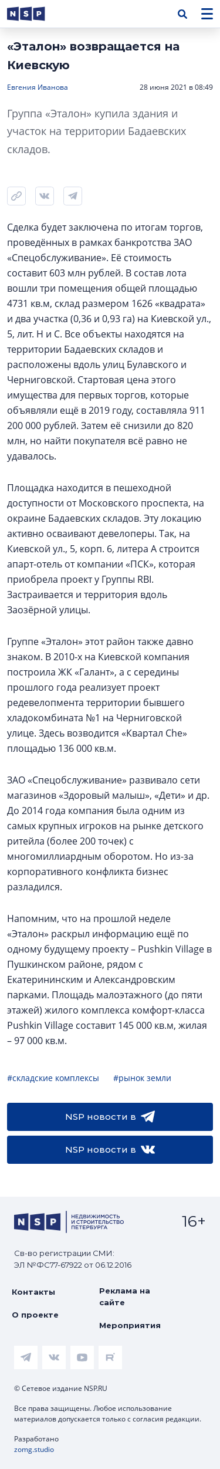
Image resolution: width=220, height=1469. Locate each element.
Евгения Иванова (37, 87)
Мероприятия (130, 1325)
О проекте (35, 1314)
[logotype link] (36, 14)
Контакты (33, 1291)
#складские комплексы (53, 1077)
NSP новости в (110, 1117)
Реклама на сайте (124, 1296)
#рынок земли (142, 1077)
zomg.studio (34, 1449)
